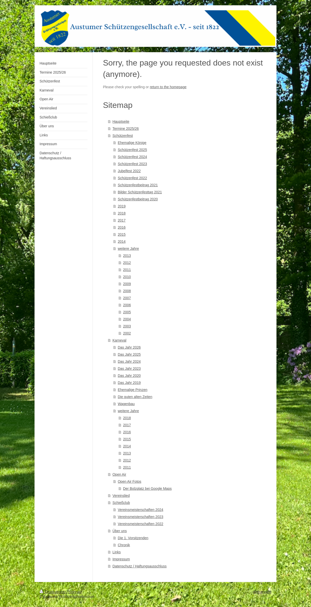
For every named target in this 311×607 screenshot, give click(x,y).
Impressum (121, 559)
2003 (127, 326)
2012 (127, 263)
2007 (127, 298)
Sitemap (75, 592)
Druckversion (53, 592)
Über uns (119, 531)
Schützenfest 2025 (132, 150)
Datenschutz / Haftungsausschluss (139, 566)
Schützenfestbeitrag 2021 (138, 185)
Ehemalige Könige (132, 143)
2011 (127, 270)
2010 (127, 277)
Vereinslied (121, 496)
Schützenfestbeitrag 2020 (138, 199)
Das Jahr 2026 (129, 347)
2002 (127, 333)
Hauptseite (120, 121)
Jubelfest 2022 (129, 171)
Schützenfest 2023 (132, 164)
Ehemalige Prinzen (132, 390)
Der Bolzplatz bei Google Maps (147, 489)
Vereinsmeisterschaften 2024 (140, 510)
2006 (127, 305)
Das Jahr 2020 (129, 376)
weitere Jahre (128, 249)
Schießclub (121, 503)
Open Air (119, 474)
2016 (122, 227)
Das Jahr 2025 (129, 354)
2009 (127, 284)
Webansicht (262, 592)
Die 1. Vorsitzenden (133, 538)
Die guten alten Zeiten (135, 397)
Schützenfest (122, 136)
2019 (122, 206)
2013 (127, 256)
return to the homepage (168, 87)
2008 (127, 291)
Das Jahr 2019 (129, 383)
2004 (127, 319)
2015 (122, 234)
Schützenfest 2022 (132, 178)
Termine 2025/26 (125, 129)
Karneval (119, 340)
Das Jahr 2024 (129, 361)
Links (116, 552)
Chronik (124, 545)
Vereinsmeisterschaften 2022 (140, 524)
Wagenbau (126, 404)
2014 (122, 241)
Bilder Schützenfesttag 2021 (140, 192)
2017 (122, 220)
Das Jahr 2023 (129, 369)
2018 (122, 213)
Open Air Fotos (129, 481)
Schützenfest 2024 (132, 157)
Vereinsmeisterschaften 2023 (140, 517)
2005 (127, 312)
